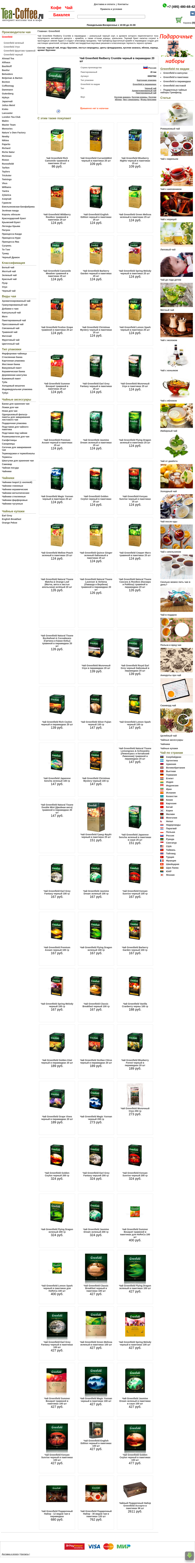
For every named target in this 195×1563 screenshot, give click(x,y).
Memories (7, 128)
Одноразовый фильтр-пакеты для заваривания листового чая (16, 417)
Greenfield (54, 31)
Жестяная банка (11, 364)
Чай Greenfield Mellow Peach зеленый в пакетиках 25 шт (57, 554)
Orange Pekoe (9, 522)
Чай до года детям (170, 279)
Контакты (123, 4)
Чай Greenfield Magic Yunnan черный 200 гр (96, 1117)
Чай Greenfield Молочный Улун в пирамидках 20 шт (96, 666)
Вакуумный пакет (12, 368)
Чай (68, 7)
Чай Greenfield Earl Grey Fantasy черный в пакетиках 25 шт (96, 386)
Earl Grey (7, 515)
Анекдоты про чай (170, 675)
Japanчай (7, 101)
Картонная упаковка (13, 360)
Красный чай (9, 279)
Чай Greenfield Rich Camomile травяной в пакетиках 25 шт (57, 161)
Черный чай (9, 291)
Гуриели (6, 202)
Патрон (6, 230)
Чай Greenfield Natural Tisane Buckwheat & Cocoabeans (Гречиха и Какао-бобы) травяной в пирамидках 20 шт (57, 640)
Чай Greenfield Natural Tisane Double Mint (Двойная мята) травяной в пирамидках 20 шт (57, 808)
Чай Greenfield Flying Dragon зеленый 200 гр (57, 1230)
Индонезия (172, 785)
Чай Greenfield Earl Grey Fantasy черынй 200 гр (96, 1174)
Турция (170, 857)
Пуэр (4, 283)
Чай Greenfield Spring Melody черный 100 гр (57, 1005)
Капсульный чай (11, 312)
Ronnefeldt (8, 163)
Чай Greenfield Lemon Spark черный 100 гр (135, 723)
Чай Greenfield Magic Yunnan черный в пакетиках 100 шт (96, 1399)
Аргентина (172, 760)
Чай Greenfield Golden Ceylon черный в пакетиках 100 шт (135, 1457)
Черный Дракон (11, 257)
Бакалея (61, 15)
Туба (4, 382)
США (169, 846)
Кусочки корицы (139, 97)
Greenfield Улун (12, 46)
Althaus (6, 62)
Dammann (7, 89)
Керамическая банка (13, 371)
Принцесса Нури (11, 238)
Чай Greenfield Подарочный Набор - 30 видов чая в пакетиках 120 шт (96, 1514)
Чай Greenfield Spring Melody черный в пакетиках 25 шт (135, 272)
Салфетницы (9, 440)
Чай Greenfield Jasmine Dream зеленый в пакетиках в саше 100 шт (135, 1401)
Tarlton (5, 167)
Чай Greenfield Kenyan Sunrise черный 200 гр (135, 1174)
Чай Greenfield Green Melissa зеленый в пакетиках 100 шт (96, 1343)
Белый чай (8, 267)
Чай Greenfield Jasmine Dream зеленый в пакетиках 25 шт (96, 442)
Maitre (5, 121)
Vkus (4, 183)
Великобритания (175, 767)
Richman (7, 156)
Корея (169, 810)
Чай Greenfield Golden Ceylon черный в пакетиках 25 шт (96, 499)
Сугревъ (7, 245)
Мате (4, 316)
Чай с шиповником (171, 189)
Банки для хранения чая (15, 403)
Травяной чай (9, 332)
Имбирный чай (168, 431)
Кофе (56, 7)
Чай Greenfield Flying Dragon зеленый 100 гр (96, 948)
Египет (170, 778)
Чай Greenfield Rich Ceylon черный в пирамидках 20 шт (57, 723)
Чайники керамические (15, 489)
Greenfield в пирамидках (144, 84)
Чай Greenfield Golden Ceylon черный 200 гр (57, 1174)
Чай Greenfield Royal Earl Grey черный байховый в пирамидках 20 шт (135, 668)
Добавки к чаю (10, 308)
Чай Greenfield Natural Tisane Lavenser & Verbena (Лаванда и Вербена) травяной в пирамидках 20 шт (96, 584)
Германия (171, 775)
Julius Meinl (8, 105)
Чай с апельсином (170, 551)
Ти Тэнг (6, 249)
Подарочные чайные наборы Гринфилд (173, 91)
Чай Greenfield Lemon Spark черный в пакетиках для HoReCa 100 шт (57, 1288)
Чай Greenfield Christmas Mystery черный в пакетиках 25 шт (96, 330)
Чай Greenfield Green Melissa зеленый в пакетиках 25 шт (135, 215)
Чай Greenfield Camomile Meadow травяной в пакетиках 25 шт (57, 273)
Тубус (5, 393)
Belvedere (7, 74)
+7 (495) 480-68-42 (181, 6)
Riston (5, 160)
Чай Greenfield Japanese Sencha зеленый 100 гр (57, 779)
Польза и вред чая (170, 645)
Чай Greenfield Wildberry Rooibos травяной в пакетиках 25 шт (57, 217)
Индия (169, 782)
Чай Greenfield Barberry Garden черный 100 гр (135, 948)
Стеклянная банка (12, 357)
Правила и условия (111, 9)
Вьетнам (171, 771)
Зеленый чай (9, 275)
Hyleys (5, 97)
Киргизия (171, 803)
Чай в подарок (168, 615)
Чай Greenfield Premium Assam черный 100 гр (57, 948)
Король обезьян (11, 214)
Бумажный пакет (11, 378)
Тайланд (171, 853)
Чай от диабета (168, 461)
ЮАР (169, 871)
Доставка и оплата (104, 4)
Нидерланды (173, 825)
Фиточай (7, 336)
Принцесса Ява (10, 241)
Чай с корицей (168, 219)
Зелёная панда (10, 210)
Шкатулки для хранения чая (18, 460)
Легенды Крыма (11, 226)
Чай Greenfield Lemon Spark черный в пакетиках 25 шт (135, 328)
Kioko (5, 109)
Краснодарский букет (14, 218)
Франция (171, 860)
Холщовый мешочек (13, 385)
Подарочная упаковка (14, 423)
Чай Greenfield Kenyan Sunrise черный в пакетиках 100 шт (57, 1457)
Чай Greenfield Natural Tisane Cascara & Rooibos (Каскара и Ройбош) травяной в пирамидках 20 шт (135, 583)
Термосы (7, 457)
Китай (169, 807)
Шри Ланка (172, 867)
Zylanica (6, 195)
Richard (6, 148)
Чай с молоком (168, 340)
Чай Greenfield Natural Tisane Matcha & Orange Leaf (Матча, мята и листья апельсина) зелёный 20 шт (57, 583)
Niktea (5, 140)
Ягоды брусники (148, 99)
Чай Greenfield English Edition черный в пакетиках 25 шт (96, 217)
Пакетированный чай (14, 320)
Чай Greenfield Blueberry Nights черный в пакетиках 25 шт (135, 161)
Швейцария (172, 864)
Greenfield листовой (174, 85)
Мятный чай (167, 310)
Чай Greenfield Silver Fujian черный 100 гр (96, 723)
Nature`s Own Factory (14, 132)
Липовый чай (168, 249)
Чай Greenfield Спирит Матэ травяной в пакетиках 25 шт (135, 554)
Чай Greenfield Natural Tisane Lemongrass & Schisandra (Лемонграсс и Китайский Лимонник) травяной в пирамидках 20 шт (135, 753)
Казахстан (171, 796)
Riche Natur (8, 152)
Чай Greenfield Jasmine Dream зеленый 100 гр (96, 892)
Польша (170, 832)
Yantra (5, 191)
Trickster (6, 175)
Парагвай (171, 828)
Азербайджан (173, 757)
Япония (170, 875)
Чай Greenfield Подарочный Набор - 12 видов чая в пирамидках (57, 1514)
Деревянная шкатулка (14, 375)
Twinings (7, 179)
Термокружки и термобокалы (18, 453)
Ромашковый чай (170, 128)
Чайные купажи (169, 748)
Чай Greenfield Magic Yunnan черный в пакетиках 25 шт (57, 497)
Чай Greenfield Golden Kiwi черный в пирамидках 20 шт (57, 1061)
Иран (169, 789)
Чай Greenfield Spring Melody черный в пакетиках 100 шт (135, 1343)
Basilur (6, 70)
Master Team (9, 124)
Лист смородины (131, 99)
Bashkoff (7, 66)
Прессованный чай (12, 324)
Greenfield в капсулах (175, 73)
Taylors (6, 171)
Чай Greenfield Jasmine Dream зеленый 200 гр (96, 1230)
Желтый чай (9, 271)
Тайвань (171, 850)
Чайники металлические (15, 493)
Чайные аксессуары (171, 740)
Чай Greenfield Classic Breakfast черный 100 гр (96, 1005)
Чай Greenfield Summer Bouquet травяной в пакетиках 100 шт (57, 1401)
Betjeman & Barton (12, 78)
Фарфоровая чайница (14, 353)
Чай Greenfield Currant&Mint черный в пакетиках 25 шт (96, 159)
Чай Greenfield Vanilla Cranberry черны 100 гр (135, 1005)
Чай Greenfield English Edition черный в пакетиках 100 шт (96, 1443)
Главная (42, 31)
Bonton (6, 82)
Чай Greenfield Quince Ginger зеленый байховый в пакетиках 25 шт (96, 555)
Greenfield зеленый (14, 43)
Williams (6, 187)
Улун (4, 287)
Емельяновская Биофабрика (18, 206)
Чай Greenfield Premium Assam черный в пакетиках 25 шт (57, 442)
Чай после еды (168, 521)
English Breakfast (11, 519)
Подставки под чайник (14, 433)
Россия (152, 68)
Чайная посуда (10, 467)
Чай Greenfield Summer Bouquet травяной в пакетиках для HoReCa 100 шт (135, 1233)
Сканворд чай (168, 705)
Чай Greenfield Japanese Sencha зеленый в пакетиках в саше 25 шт (135, 837)
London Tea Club (11, 117)
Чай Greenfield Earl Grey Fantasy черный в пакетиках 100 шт (57, 1345)
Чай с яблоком (168, 400)
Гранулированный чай (14, 305)
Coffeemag (8, 85)
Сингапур (171, 842)
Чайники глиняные (12, 485)
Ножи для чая (9, 411)
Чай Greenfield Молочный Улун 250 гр (135, 1109)
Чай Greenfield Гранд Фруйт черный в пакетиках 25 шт (96, 835)
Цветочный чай (10, 343)
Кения (169, 800)
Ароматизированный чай (16, 301)
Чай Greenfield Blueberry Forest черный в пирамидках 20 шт (135, 1063)
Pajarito (6, 144)
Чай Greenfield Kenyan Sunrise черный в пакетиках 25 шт (135, 499)
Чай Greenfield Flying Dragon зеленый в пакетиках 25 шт (135, 441)
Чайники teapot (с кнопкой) (17, 482)
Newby (5, 136)
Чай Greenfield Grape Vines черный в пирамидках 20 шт (57, 1117)
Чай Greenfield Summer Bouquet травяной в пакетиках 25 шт (57, 386)
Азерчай (6, 199)
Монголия (171, 817)
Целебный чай (168, 735)
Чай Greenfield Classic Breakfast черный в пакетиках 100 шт (96, 1288)
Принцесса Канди (12, 234)
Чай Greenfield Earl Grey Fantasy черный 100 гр (57, 892)
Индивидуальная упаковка (17, 389)
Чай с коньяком (169, 370)
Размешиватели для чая (15, 436)
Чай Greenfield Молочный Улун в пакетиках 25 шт (135, 385)
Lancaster (7, 113)
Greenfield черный (13, 54)
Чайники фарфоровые (14, 500)
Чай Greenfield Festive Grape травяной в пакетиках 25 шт (57, 328)
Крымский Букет (11, 222)
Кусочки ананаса (122, 97)
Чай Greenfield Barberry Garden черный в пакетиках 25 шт (96, 273)
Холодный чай (168, 491)
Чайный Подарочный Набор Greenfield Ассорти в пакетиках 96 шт (135, 1506)
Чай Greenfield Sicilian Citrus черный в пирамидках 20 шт (96, 1061)
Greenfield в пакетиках (175, 77)
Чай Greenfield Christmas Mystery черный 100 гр (96, 779)
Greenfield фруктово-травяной (19, 50)
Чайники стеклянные (14, 496)
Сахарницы (8, 443)
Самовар (7, 464)
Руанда (170, 839)
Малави (170, 814)
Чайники (7, 471)
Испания (171, 792)
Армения (171, 764)
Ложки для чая (10, 407)
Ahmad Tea (8, 58)
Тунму (5, 253)
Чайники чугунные (12, 503)
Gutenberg (7, 93)
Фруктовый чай (11, 340)
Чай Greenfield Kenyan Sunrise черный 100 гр (135, 892)
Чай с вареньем (169, 159)
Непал (169, 821)
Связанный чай (10, 328)
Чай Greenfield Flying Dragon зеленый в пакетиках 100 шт (135, 1287)
